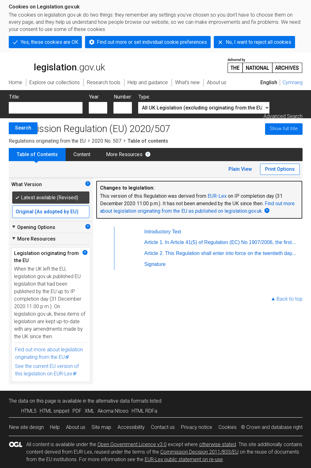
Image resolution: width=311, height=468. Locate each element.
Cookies (227, 427)
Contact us (163, 427)
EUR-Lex (217, 196)
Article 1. (154, 242)
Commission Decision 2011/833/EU (199, 452)
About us (75, 427)
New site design (26, 427)
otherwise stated (217, 444)
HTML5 (29, 411)
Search (23, 128)
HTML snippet (54, 411)
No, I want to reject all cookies (258, 42)
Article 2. (154, 253)
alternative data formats (122, 401)
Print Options (280, 169)
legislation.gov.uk (57, 65)
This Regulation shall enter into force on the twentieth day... (230, 253)
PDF (77, 411)
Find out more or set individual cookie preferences (152, 42)
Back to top (290, 299)
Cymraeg (293, 82)
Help (55, 427)
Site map (101, 427)
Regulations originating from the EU (47, 141)
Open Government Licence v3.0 (132, 444)
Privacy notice (196, 427)
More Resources (124, 154)
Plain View (240, 169)
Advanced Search (283, 116)
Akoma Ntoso (113, 411)
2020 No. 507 (106, 141)
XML (89, 411)
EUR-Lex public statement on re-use (184, 459)
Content (81, 154)
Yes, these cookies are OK (49, 42)
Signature (155, 264)
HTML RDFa (144, 411)
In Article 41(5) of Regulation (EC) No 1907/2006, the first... (230, 242)
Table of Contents (37, 154)
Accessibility (131, 427)
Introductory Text (162, 231)
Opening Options (33, 227)
